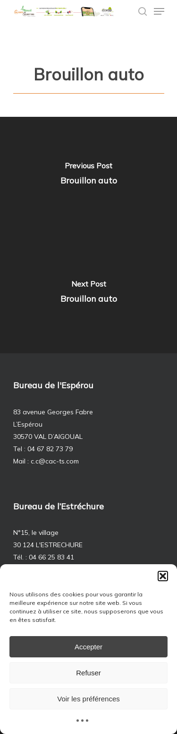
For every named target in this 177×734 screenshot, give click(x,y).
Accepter (88, 647)
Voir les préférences (88, 699)
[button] (163, 576)
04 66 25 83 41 (51, 557)
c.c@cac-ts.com (55, 461)
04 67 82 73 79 (50, 449)
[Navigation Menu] (159, 11)
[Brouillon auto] (88, 176)
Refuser (88, 673)
